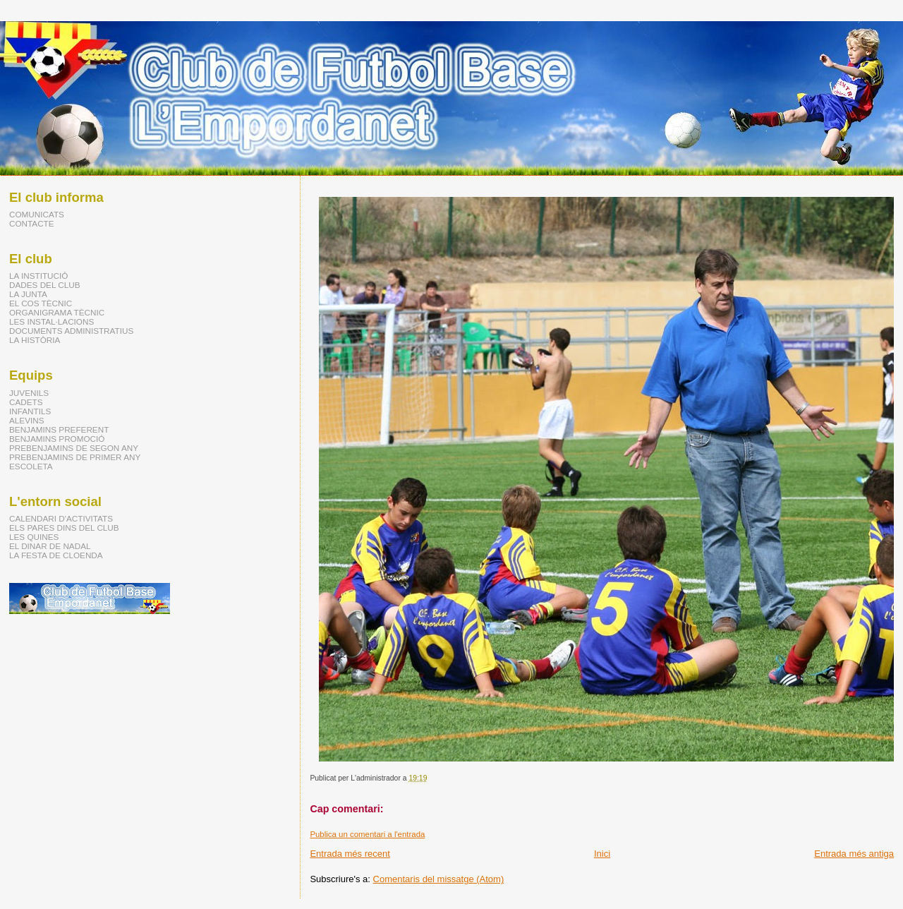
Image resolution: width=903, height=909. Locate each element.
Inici (602, 853)
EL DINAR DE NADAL (49, 545)
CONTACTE (31, 223)
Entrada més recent (349, 853)
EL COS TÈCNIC (40, 303)
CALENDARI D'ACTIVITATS (61, 518)
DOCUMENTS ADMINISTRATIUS (71, 330)
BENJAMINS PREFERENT (59, 429)
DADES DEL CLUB (44, 284)
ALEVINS (26, 420)
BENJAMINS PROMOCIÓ (56, 438)
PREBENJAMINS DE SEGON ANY (73, 447)
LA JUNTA (28, 294)
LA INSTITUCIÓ (38, 275)
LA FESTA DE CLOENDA (56, 555)
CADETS (26, 402)
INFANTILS (30, 411)
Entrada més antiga (854, 853)
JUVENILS (29, 392)
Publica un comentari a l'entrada (367, 834)
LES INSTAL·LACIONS (51, 321)
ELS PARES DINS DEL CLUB (64, 527)
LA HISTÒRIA (34, 339)
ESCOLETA (31, 466)
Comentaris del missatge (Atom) (438, 879)
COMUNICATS (36, 214)
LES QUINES (34, 536)
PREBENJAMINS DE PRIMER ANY (74, 457)
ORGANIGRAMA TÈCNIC (56, 312)
